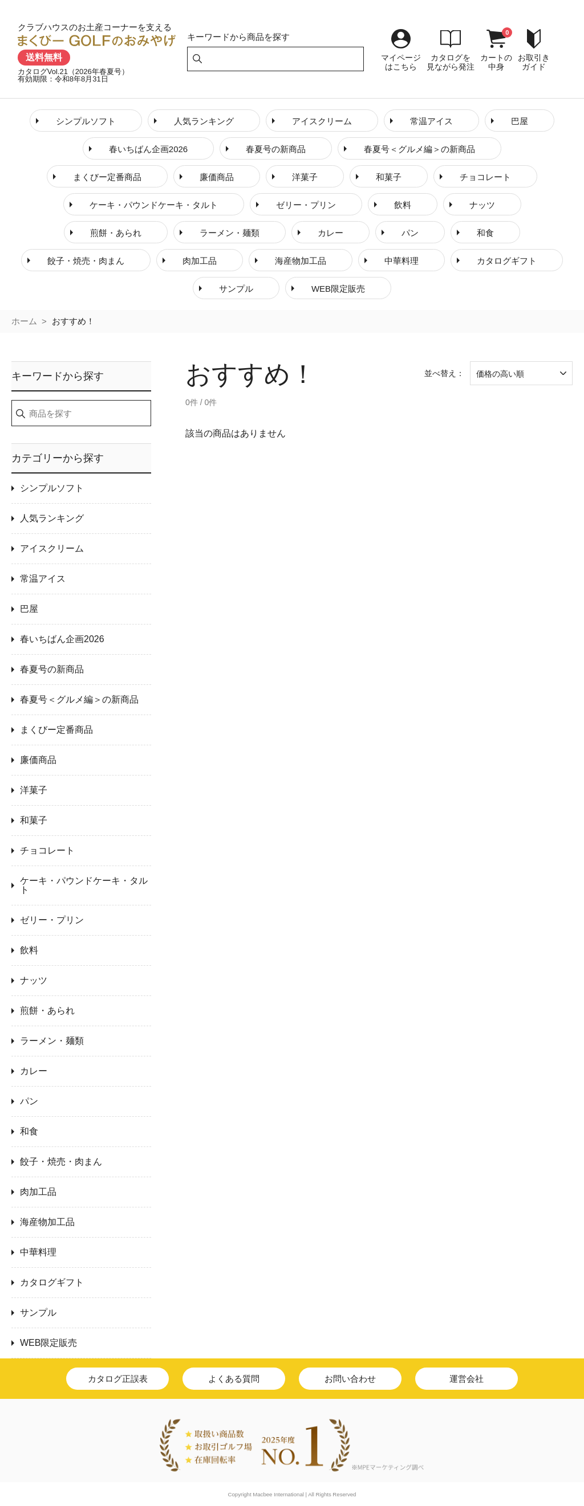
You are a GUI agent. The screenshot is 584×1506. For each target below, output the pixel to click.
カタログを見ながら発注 (450, 62)
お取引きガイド (534, 62)
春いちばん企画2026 (148, 149)
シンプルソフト (86, 121)
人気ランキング (204, 121)
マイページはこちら (401, 62)
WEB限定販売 (338, 288)
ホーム (24, 321)
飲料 (402, 205)
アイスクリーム (322, 121)
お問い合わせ (350, 1378)
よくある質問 (233, 1378)
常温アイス (431, 121)
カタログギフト (507, 261)
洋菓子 (305, 177)
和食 (485, 233)
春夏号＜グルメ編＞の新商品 (419, 149)
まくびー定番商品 (107, 177)
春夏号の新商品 (276, 149)
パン (410, 233)
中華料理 (401, 261)
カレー (330, 233)
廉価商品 (217, 177)
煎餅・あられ (115, 233)
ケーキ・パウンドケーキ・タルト (154, 205)
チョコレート (485, 177)
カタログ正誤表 (118, 1378)
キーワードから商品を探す (238, 36)
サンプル (236, 288)
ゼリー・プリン (306, 205)
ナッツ (482, 205)
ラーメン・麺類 (229, 233)
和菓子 (389, 177)
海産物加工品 (300, 261)
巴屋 (519, 121)
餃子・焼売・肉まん (85, 261)
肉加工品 (199, 261)
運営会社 (466, 1378)
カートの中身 (496, 62)
